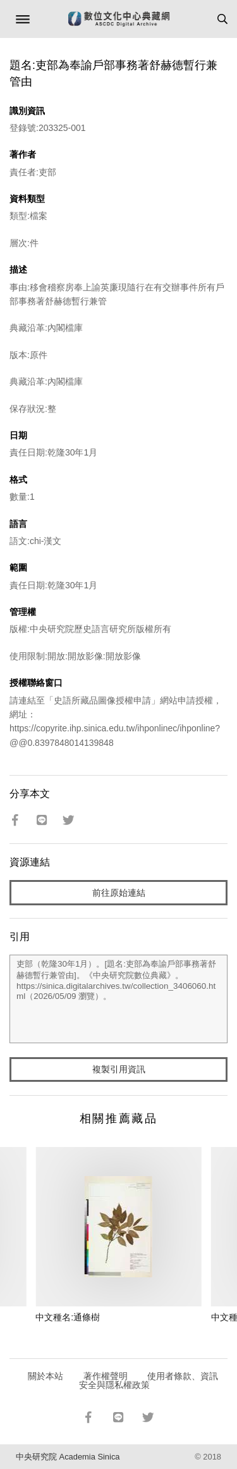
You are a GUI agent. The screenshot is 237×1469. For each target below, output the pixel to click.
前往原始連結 (118, 893)
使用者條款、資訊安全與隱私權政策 (149, 1380)
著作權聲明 (105, 1376)
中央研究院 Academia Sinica (67, 1456)
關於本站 (45, 1376)
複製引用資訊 (118, 1069)
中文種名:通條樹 (67, 1317)
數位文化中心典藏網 (118, 19)
